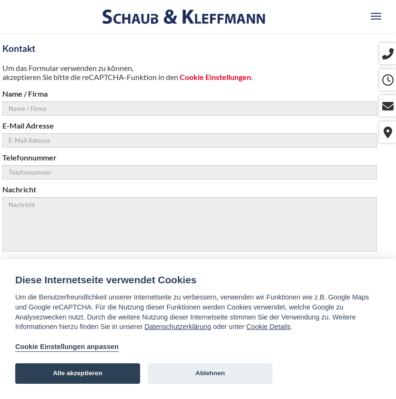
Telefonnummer (29, 157)
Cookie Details (268, 326)
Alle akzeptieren (77, 373)
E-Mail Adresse (28, 125)
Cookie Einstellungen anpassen (67, 346)
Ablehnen (210, 373)
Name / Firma (25, 93)
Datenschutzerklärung (177, 326)
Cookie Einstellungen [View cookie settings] (215, 76)
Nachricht (19, 189)
